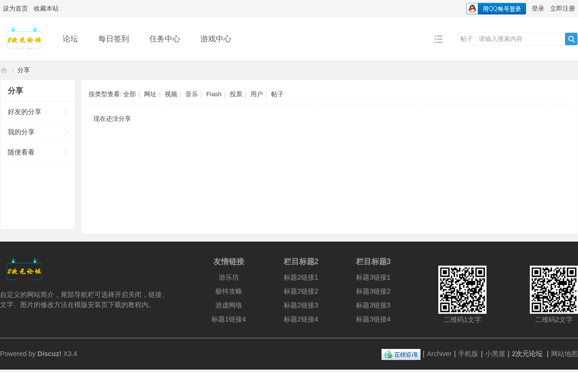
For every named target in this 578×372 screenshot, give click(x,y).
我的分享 (21, 132)
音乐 (191, 94)
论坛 (70, 39)
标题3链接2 (373, 291)
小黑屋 (495, 354)
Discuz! (50, 354)
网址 (150, 94)
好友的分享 (24, 111)
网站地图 (564, 354)
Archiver (439, 354)
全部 (129, 94)
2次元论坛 (4, 70)
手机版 (468, 354)
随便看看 (21, 152)
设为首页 (15, 8)
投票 (236, 94)
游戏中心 (215, 39)
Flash (214, 94)
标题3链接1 (373, 277)
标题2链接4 (301, 319)
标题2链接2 (301, 291)
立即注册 (562, 8)
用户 (256, 94)
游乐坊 (229, 277)
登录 (538, 8)
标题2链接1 (301, 277)
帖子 (466, 38)
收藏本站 (46, 8)
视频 (171, 94)
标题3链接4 (373, 319)
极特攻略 (228, 291)
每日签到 (113, 39)
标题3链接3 (373, 305)
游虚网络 (228, 305)
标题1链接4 (228, 319)
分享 (23, 70)
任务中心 (164, 39)
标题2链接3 (301, 305)
